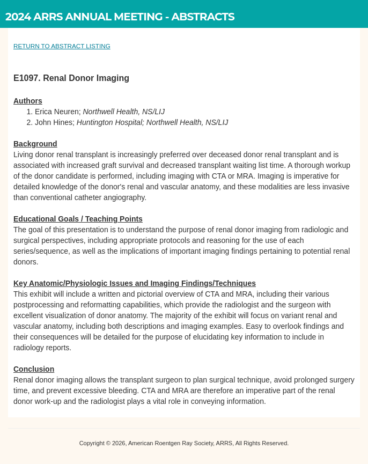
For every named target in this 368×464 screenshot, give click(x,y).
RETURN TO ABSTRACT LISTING (62, 45)
